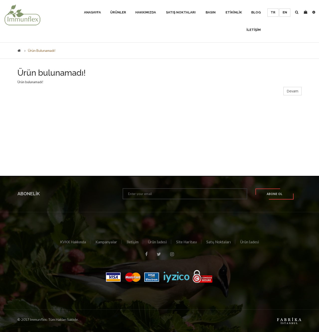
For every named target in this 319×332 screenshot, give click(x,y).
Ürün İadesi (157, 242)
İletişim (133, 242)
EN (285, 12)
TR (273, 12)
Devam (292, 91)
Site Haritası (186, 242)
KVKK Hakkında (73, 242)
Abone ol (274, 194)
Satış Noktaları (218, 242)
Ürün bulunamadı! (42, 50)
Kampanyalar (106, 242)
